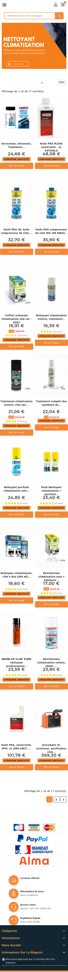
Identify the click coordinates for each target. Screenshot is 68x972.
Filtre (61, 82)
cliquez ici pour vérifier (30, 962)
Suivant (63, 800)
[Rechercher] (34, 15)
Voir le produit (16, 166)
